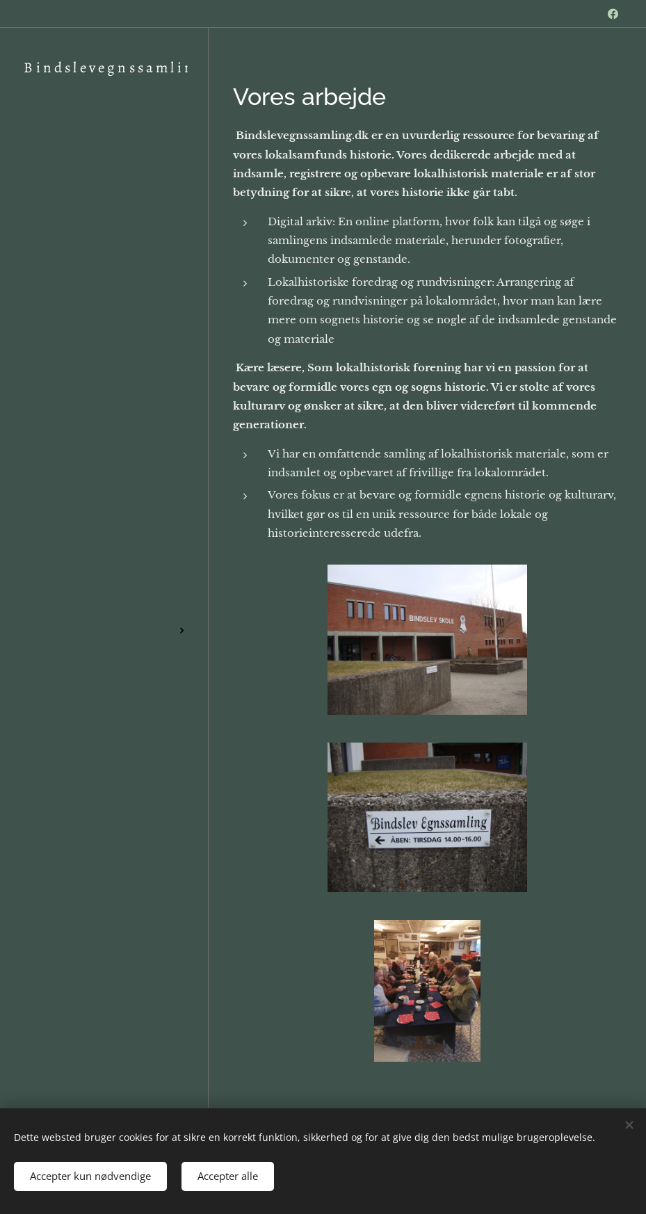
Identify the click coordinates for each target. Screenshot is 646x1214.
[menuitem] (104, 512)
